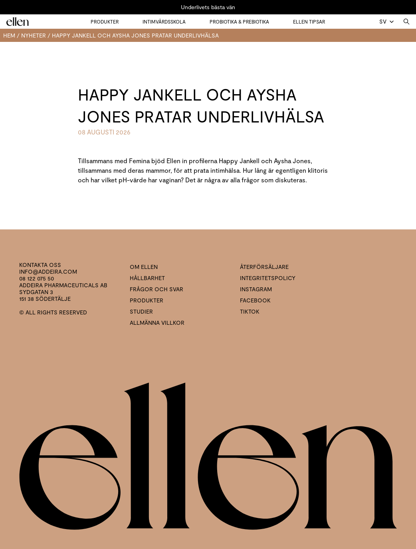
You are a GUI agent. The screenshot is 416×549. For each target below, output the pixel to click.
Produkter (105, 21)
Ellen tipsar (309, 21)
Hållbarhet (147, 277)
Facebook (255, 300)
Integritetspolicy (267, 277)
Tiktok (250, 311)
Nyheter (33, 35)
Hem (9, 35)
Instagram (256, 289)
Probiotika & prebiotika (239, 21)
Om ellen (144, 266)
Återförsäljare (264, 266)
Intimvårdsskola (164, 21)
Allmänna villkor (157, 322)
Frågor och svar (156, 289)
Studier (141, 311)
